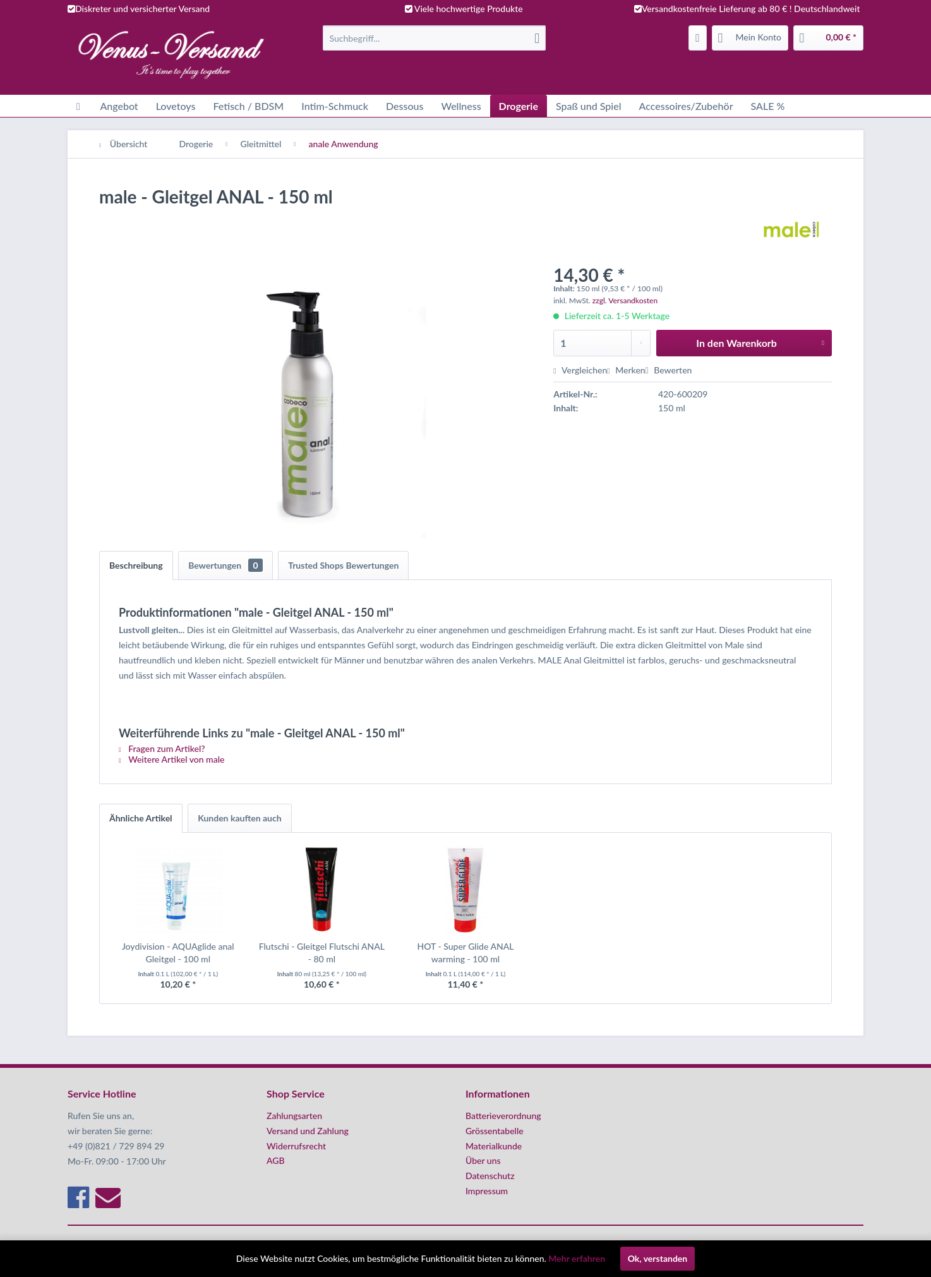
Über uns (483, 1160)
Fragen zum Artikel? (162, 748)
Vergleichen (580, 370)
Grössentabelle (494, 1130)
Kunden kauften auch (240, 818)
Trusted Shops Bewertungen (343, 565)
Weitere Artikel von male (171, 759)
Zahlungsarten (294, 1115)
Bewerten (669, 370)
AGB (276, 1160)
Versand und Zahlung (308, 1130)
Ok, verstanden (658, 1258)
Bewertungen (225, 565)
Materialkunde (493, 1146)
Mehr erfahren (576, 1258)
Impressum (486, 1190)
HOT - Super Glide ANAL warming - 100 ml (465, 952)
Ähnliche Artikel (140, 818)
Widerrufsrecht (296, 1146)
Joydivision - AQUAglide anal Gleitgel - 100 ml (178, 952)
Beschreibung (136, 565)
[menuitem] (434, 38)
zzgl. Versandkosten (625, 300)
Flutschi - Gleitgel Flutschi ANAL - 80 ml (322, 952)
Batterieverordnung (503, 1115)
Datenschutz (490, 1175)
